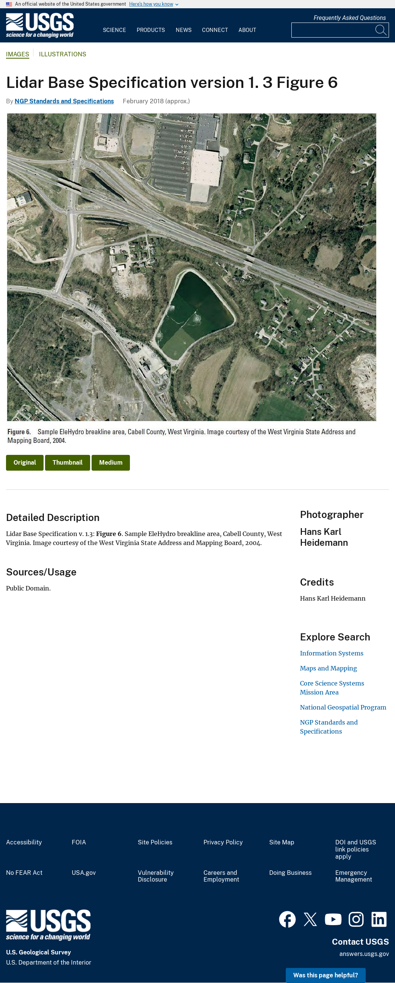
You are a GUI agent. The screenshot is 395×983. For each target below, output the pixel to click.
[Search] (381, 30)
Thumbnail (68, 462)
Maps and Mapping (328, 668)
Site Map (281, 842)
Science (114, 30)
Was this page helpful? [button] (325, 975)
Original (25, 462)
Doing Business (290, 873)
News (183, 30)
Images (17, 54)
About (247, 30)
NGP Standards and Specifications (64, 101)
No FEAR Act (24, 873)
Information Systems (331, 653)
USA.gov (84, 873)
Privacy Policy (223, 842)
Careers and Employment (221, 876)
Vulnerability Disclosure (156, 876)
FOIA (79, 842)
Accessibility (24, 842)
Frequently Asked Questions (350, 17)
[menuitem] (114, 25)
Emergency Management (353, 876)
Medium (110, 462)
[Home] (40, 36)
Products (151, 30)
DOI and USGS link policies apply (355, 849)
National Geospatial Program (343, 707)
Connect (215, 30)
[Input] (340, 30)
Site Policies (155, 842)
